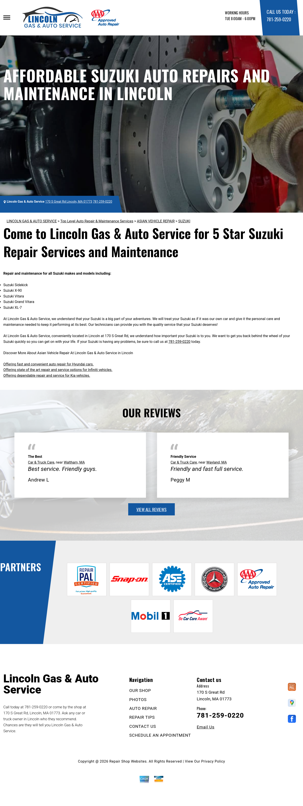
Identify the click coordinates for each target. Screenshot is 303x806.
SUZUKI (184, 221)
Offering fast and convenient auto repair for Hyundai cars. (48, 364)
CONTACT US (142, 726)
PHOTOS (138, 699)
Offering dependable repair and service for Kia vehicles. (46, 375)
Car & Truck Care (41, 462)
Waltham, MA (74, 462)
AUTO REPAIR (143, 708)
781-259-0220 (279, 19)
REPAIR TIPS (142, 717)
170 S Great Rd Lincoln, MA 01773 (68, 201)
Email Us (205, 727)
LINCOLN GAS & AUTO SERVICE (32, 221)
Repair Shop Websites (128, 761)
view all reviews (151, 509)
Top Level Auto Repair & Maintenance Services (96, 221)
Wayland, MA (216, 462)
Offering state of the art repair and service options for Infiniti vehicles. (57, 370)
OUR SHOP (140, 690)
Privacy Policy (213, 761)
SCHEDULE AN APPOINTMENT (160, 735)
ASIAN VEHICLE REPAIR (156, 221)
